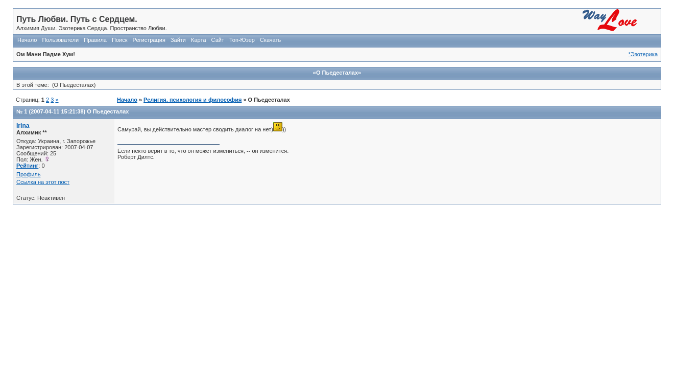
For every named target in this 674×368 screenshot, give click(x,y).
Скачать (270, 40)
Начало (27, 40)
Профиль (28, 174)
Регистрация (149, 40)
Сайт (217, 40)
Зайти (178, 40)
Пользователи (60, 40)
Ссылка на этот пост (42, 182)
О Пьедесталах (108, 111)
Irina (23, 125)
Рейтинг (27, 166)
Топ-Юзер (242, 40)
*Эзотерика (643, 54)
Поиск (119, 40)
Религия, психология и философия (192, 100)
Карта (198, 40)
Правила (95, 40)
